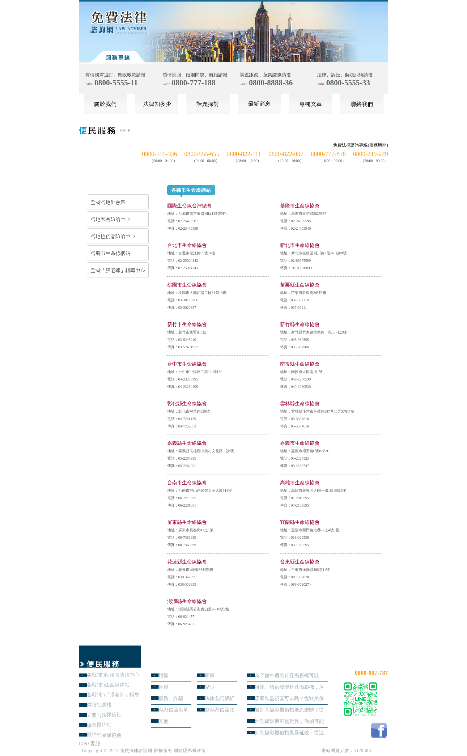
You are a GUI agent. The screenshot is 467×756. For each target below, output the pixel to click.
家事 (209, 675)
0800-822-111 (244, 154)
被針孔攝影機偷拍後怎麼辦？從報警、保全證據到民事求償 (289, 709)
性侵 (163, 687)
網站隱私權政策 (190, 750)
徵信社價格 (99, 704)
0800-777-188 (194, 83)
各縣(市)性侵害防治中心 (113, 674)
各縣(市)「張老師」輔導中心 (113, 694)
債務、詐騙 (171, 698)
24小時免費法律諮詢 (366, 662)
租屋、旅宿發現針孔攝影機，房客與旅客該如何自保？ (289, 687)
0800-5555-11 (116, 83)
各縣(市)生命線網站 (108, 684)
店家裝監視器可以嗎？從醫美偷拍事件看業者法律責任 (289, 698)
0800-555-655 (201, 154)
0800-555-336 (159, 154)
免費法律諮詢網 (136, 750)
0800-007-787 (371, 672)
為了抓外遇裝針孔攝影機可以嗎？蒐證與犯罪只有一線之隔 (287, 675)
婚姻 (163, 675)
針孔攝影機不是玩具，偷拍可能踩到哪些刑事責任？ (289, 721)
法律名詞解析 (219, 698)
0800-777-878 (328, 154)
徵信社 (114, 714)
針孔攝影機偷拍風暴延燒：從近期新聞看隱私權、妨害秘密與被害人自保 (289, 732)
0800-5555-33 (348, 83)
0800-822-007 (286, 154)
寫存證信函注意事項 (219, 709)
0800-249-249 (370, 154)
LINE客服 (89, 743)
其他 (163, 721)
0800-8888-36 (271, 83)
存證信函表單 (173, 709)
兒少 (209, 687)
